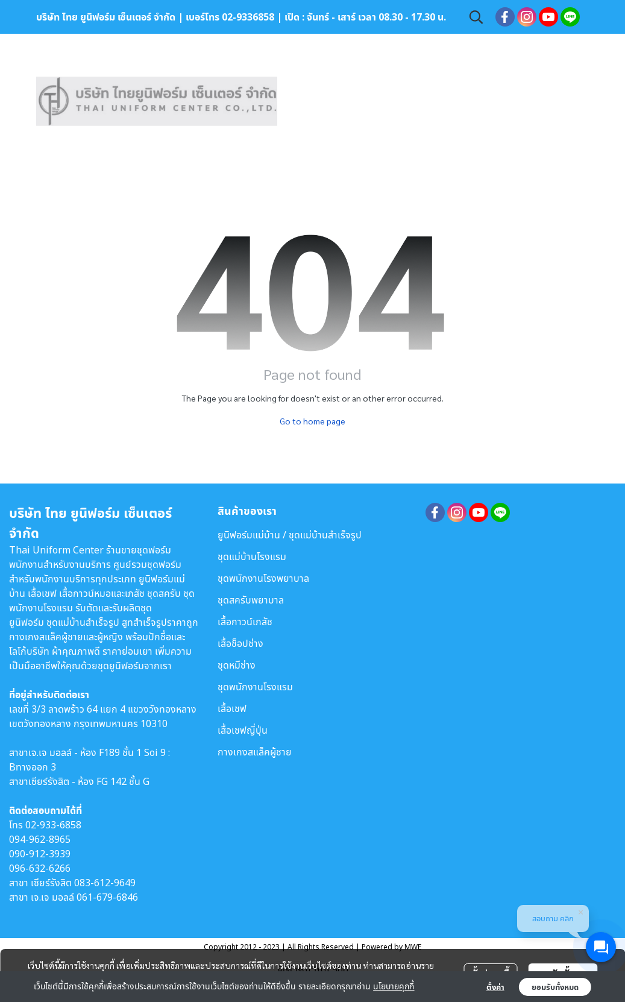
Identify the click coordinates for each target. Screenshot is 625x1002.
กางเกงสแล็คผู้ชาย (255, 751)
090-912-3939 (40, 853)
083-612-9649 (105, 882)
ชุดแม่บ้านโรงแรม (252, 556)
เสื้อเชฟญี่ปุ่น (243, 730)
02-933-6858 (53, 824)
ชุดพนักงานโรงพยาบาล (263, 578)
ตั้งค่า (495, 987)
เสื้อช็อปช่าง (240, 643)
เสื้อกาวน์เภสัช (245, 621)
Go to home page (312, 420)
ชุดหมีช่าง (237, 665)
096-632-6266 (40, 868)
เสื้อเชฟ (232, 708)
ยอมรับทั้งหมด (555, 987)
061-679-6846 (107, 897)
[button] (476, 17)
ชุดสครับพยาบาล (251, 600)
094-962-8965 (40, 839)
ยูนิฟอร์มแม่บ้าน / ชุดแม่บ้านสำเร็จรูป (290, 534)
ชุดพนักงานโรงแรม (255, 686)
